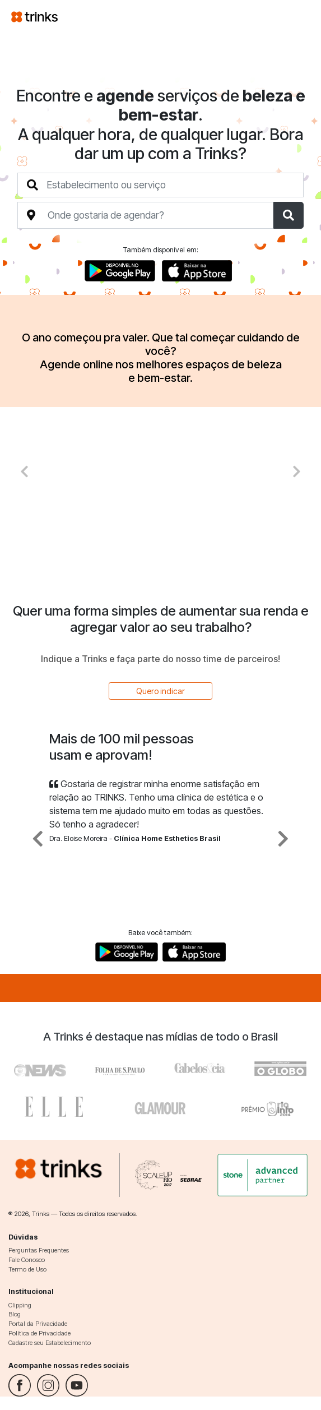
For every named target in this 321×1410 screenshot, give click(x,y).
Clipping (19, 1305)
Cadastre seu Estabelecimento (49, 1343)
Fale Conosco (26, 1260)
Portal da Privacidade (37, 1324)
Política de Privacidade (39, 1333)
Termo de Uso (27, 1269)
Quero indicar (160, 691)
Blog (14, 1314)
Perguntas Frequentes (38, 1250)
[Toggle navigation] (296, 16)
